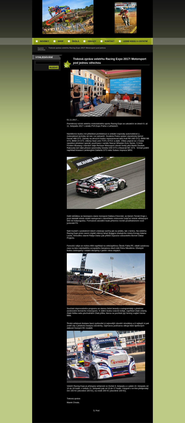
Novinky (41, 48)
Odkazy (92, 41)
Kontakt (109, 41)
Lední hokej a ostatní (135, 41)
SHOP (60, 41)
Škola (75, 41)
